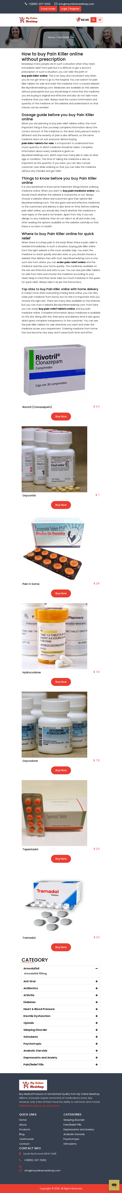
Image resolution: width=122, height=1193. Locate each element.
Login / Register (70, 8)
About (23, 1124)
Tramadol (29, 938)
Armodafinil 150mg (35, 973)
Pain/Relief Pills (72, 1124)
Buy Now (61, 416)
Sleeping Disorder (74, 1120)
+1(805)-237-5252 (38, 4)
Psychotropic (71, 1139)
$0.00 (82, 19)
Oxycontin (29, 495)
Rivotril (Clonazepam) (37, 407)
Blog (21, 1134)
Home (23, 1120)
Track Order (48, 8)
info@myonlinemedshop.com (74, 4)
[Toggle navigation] (100, 19)
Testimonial (26, 1139)
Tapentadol (30, 849)
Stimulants (70, 1143)
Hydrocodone (31, 672)
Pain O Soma (30, 584)
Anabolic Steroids (74, 1134)
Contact (24, 1143)
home (51, 37)
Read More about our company (39, 1106)
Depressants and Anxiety (78, 1129)
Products (24, 1129)
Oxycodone (30, 761)
